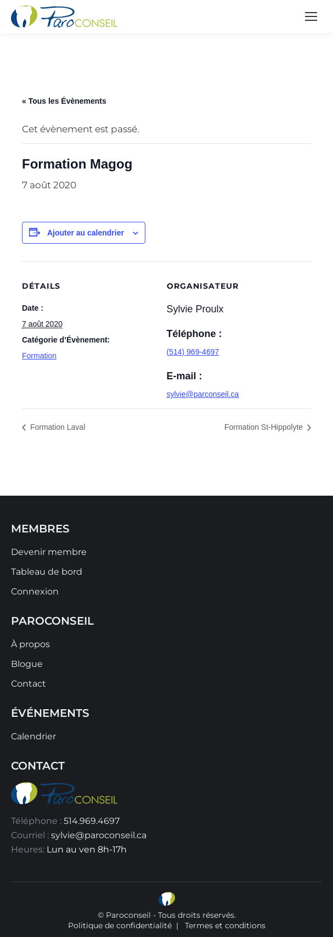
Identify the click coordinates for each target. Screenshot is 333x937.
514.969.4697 (92, 821)
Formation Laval (56, 427)
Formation (39, 355)
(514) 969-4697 (193, 351)
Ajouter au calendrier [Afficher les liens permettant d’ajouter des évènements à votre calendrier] (85, 232)
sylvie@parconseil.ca (203, 394)
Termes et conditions (225, 925)
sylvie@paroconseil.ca (98, 835)
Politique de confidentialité (120, 925)
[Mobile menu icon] (311, 16)
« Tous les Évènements (64, 101)
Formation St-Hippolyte (264, 427)
